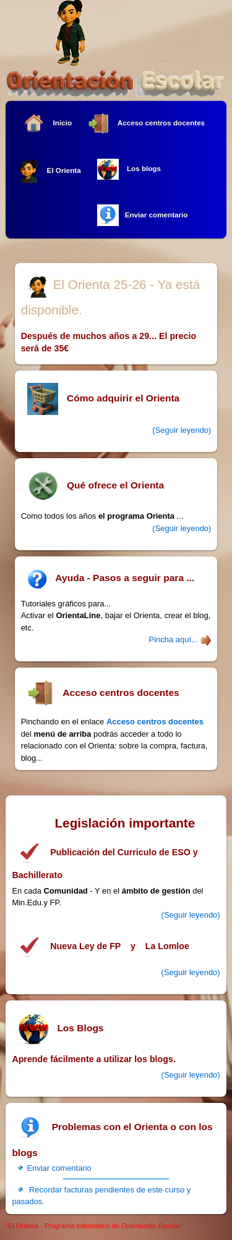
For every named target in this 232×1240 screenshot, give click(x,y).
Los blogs (129, 169)
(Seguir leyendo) (190, 915)
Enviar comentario (142, 215)
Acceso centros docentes (146, 123)
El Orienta (48, 171)
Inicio (47, 123)
